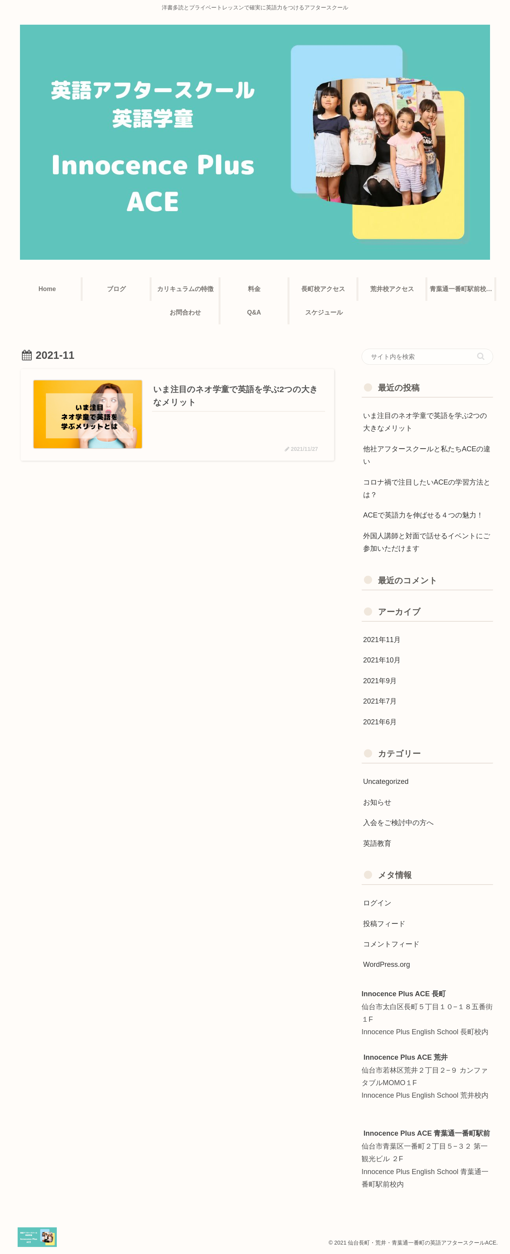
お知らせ (377, 802)
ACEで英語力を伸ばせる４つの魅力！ (423, 515)
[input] (427, 357)
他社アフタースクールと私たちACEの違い (426, 455)
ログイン (377, 903)
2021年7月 (380, 701)
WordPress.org (386, 964)
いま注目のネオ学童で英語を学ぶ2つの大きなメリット (425, 422)
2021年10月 (382, 660)
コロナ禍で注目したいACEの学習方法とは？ (426, 488)
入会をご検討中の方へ (398, 823)
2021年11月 (382, 640)
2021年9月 (380, 681)
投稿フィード (384, 924)
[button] (481, 356)
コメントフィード (391, 944)
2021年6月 (380, 722)
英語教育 (377, 843)
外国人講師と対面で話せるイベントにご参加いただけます (426, 542)
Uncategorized (386, 781)
